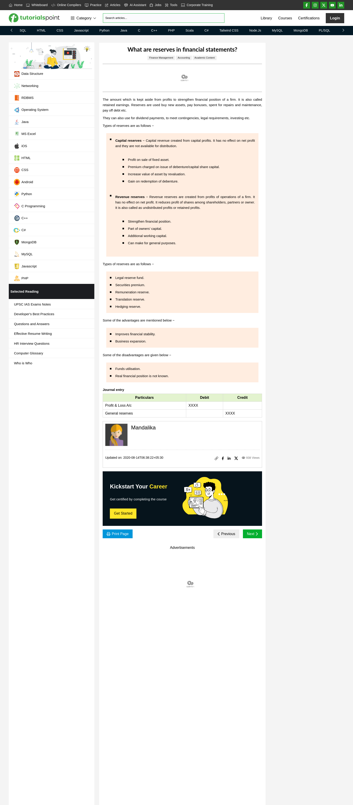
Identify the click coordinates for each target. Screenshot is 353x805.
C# (206, 30)
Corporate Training (197, 5)
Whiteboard (37, 5)
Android (23, 182)
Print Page (118, 534)
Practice (93, 5)
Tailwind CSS (228, 30)
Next (252, 534)
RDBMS (24, 97)
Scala (190, 30)
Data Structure (28, 74)
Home (16, 5)
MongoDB (301, 30)
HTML (41, 30)
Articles (112, 5)
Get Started (123, 513)
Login (335, 18)
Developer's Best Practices (34, 314)
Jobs (155, 5)
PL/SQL (324, 30)
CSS (60, 30)
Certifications (308, 18)
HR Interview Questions (32, 343)
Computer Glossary (28, 353)
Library (266, 18)
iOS (20, 146)
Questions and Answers (32, 324)
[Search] (163, 18)
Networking (26, 85)
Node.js (255, 30)
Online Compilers (66, 5)
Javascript (81, 30)
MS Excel (25, 134)
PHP (171, 30)
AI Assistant (135, 5)
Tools (171, 5)
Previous (226, 534)
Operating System (31, 110)
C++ (154, 30)
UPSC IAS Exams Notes (32, 304)
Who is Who (23, 363)
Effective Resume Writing (33, 333)
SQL (23, 30)
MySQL (277, 30)
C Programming (29, 206)
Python (105, 30)
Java (123, 30)
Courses (285, 18)
